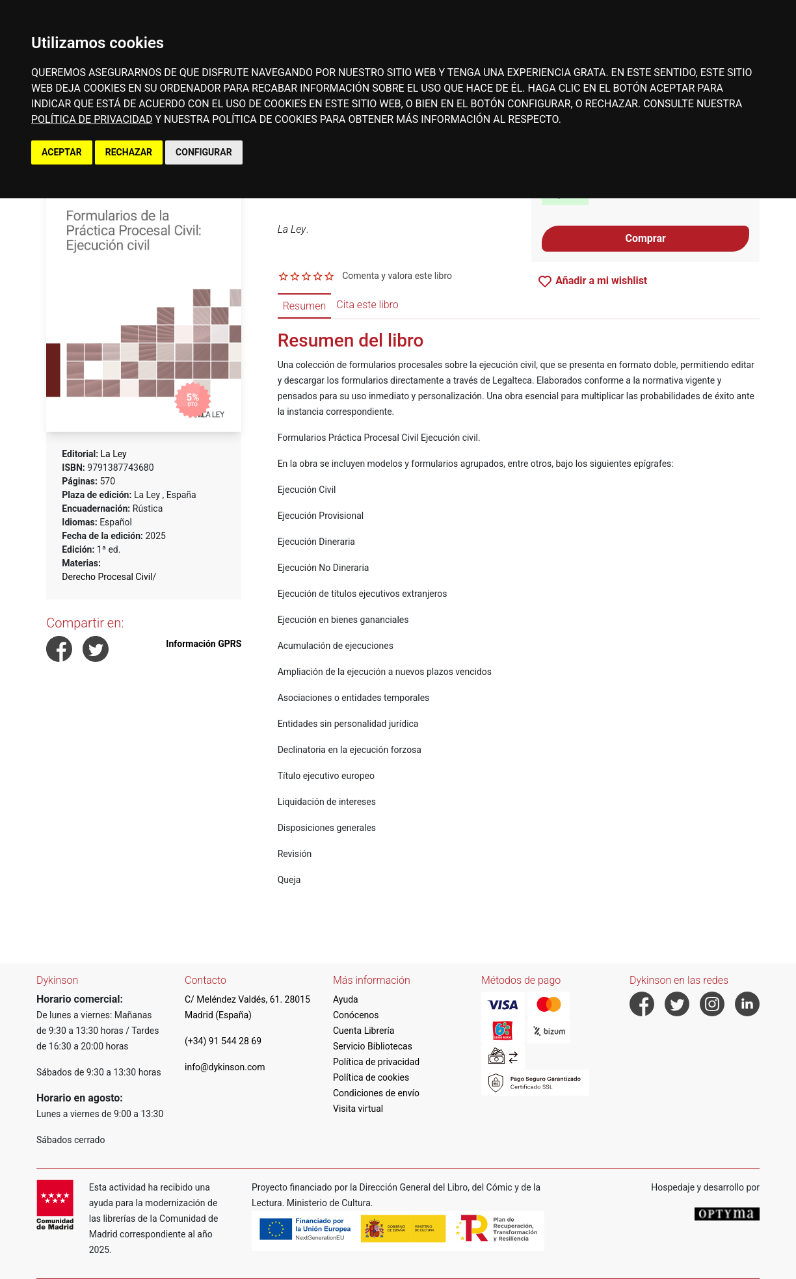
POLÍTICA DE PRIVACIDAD (91, 119)
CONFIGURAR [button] (204, 152)
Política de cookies (371, 1077)
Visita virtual (358, 1108)
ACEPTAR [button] (62, 152)
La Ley (114, 454)
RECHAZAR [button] (128, 152)
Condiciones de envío (376, 1093)
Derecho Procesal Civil (107, 577)
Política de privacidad (376, 1062)
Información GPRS (203, 644)
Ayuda (345, 999)
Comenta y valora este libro (397, 275)
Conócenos (356, 1015)
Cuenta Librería (363, 1030)
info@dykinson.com (225, 1067)
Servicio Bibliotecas (372, 1046)
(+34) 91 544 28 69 (223, 1041)
